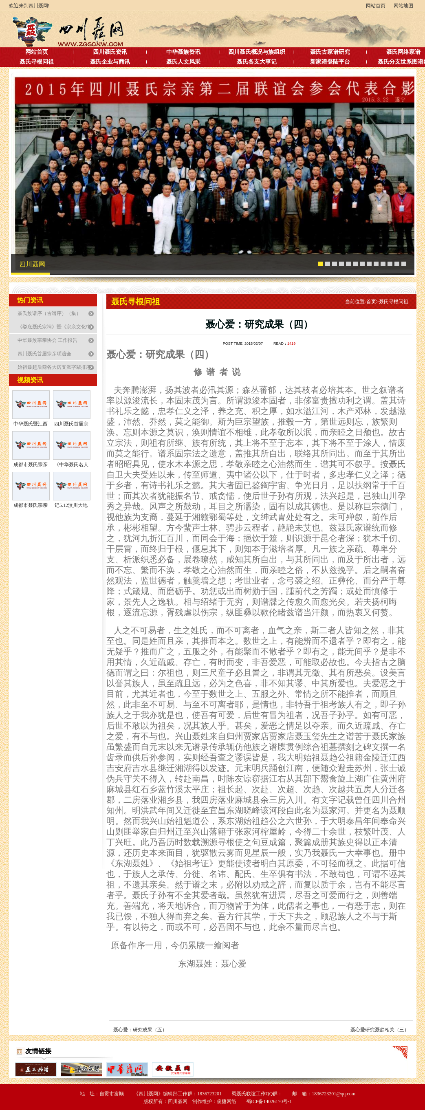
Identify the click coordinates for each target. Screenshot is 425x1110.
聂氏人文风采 (183, 62)
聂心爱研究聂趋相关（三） (379, 1030)
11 (390, 264)
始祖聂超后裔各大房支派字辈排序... (56, 367)
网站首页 (375, 5)
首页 (372, 301)
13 (403, 264)
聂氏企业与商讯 (110, 62)
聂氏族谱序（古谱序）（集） (49, 313)
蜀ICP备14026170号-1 (269, 1101)
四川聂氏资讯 (110, 52)
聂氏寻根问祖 (37, 62)
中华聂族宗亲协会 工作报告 (47, 340)
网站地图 (403, 5)
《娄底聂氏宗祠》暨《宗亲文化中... (56, 327)
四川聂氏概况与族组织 (256, 52)
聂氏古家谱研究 (330, 52)
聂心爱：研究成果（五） (140, 1030)
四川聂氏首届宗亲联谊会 (44, 354)
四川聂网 (32, 264)
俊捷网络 (226, 1101)
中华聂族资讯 (183, 52)
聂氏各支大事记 (257, 62)
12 (396, 264)
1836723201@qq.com (333, 1094)
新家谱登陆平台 (330, 62)
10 (383, 264)
